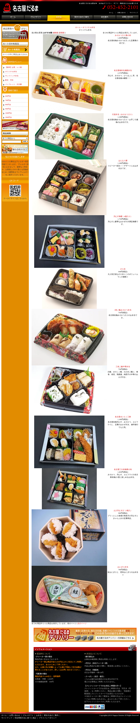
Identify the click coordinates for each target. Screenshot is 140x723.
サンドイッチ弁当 (11, 76)
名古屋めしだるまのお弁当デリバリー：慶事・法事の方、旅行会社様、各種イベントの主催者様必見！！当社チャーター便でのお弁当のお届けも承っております (85, 635)
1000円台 (8, 113)
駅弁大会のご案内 (81, 18)
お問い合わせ (121, 12)
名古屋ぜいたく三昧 (123, 417)
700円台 (8, 100)
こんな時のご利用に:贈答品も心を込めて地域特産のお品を (15, 125)
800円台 (8, 105)
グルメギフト (35, 18)
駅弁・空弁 (9, 80)
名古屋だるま (23, 8)
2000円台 (8, 117)
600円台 (8, 96)
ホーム (111, 12)
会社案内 (104, 18)
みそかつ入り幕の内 (123, 35)
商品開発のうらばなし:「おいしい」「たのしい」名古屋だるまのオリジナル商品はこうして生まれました (15, 32)
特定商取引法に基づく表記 (25, 718)
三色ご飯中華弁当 (123, 367)
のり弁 (123, 269)
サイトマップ (133, 12)
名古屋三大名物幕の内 (123, 469)
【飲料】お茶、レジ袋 (13, 67)
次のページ (82, 623)
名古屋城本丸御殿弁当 (123, 70)
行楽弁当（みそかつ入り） (123, 114)
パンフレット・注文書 (13, 84)
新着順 (62, 33)
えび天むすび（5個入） (123, 511)
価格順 (55, 33)
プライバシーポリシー (48, 718)
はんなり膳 (122, 161)
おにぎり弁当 (122, 567)
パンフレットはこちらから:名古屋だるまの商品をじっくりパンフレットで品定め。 (15, 207)
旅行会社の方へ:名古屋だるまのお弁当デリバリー (15, 149)
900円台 (8, 109)
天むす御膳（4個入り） (123, 216)
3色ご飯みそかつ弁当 (122, 310)
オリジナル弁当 (88, 27)
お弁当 (58, 18)
